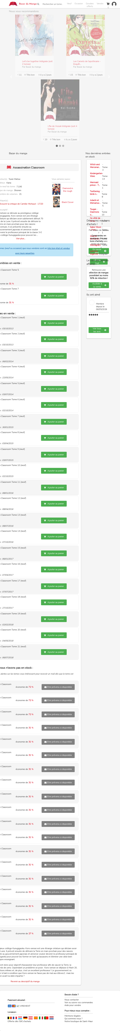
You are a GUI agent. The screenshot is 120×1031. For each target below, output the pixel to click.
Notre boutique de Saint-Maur (78, 1021)
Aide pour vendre (72, 1005)
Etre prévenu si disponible (58, 687)
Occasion (79, 3)
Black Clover (68, 202)
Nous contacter (71, 999)
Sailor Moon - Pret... (95, 228)
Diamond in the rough (67, 189)
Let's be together (94, 252)
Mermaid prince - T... (95, 184)
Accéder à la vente (99, 285)
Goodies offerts (90, 4)
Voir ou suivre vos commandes (78, 1002)
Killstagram (95, 245)
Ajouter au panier (54, 276)
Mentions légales (72, 1015)
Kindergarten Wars (96, 175)
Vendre (100, 3)
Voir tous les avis (99, 330)
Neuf (69, 3)
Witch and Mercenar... (95, 166)
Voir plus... (20, 238)
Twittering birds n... (95, 192)
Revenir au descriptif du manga (25, 981)
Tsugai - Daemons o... (94, 212)
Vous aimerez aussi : (61, 179)
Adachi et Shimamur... (95, 201)
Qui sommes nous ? (73, 1018)
